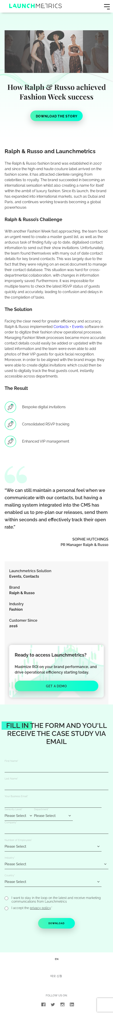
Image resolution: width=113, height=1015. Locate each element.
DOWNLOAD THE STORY (56, 116)
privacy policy (40, 909)
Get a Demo (56, 686)
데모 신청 (56, 977)
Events (78, 326)
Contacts (61, 326)
